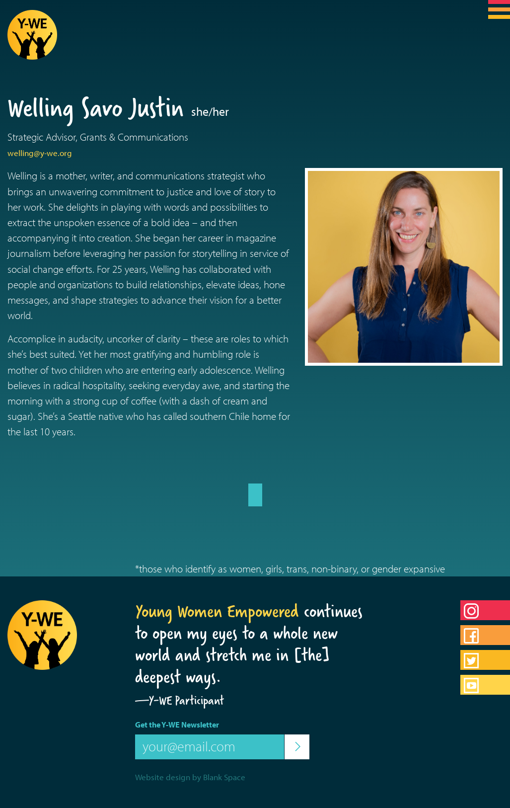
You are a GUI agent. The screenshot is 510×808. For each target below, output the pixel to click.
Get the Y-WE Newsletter (177, 724)
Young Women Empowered (217, 611)
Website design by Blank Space (190, 777)
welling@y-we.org (39, 153)
